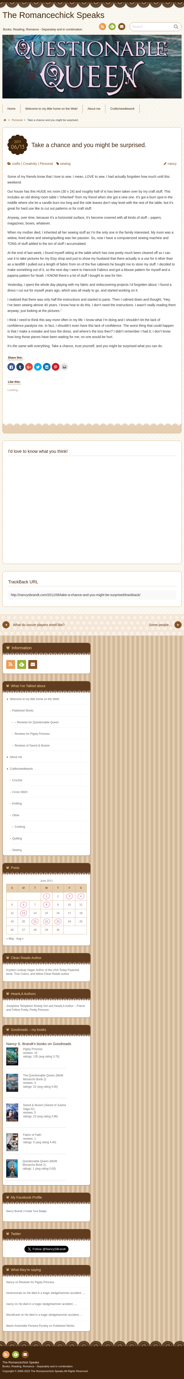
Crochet (17, 780)
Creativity (30, 164)
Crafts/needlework (122, 108)
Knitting (17, 803)
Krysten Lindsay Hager (20, 970)
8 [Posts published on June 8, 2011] (46, 904)
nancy (172, 164)
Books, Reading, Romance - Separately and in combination (37, 1366)
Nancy (10, 1282)
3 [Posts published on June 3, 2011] (69, 896)
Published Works (23, 710)
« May (10, 938)
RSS (102, 27)
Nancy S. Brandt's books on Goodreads (38, 1044)
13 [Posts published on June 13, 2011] (23, 913)
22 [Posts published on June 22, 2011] (46, 921)
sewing (65, 164)
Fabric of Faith (32, 1135)
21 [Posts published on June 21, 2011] (35, 921)
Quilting (17, 838)
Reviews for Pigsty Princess (32, 733)
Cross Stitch (20, 792)
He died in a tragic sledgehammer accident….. (56, 1293)
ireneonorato (14, 1293)
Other (15, 815)
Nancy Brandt (14, 1211)
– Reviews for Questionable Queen (37, 722)
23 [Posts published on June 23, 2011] (58, 921)
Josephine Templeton (19, 1006)
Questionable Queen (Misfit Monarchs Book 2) (40, 1163)
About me (93, 108)
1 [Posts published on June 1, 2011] (46, 896)
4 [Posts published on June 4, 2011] (81, 896)
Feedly (112, 27)
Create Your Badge (35, 1211)
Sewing (17, 850)
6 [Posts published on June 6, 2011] (23, 904)
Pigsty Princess (32, 1049)
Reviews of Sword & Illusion (32, 745)
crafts (16, 164)
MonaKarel (13, 1314)
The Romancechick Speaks (20, 1362)
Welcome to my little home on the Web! (51, 108)
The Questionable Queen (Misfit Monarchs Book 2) (43, 1077)
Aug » (20, 938)
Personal (46, 164)
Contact (121, 27)
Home (11, 108)
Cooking (20, 826)
